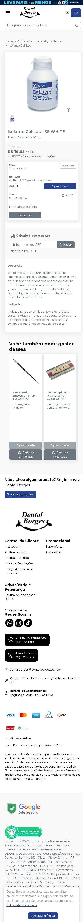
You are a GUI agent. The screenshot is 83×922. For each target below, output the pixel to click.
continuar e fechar (43, 915)
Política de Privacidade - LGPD (21, 597)
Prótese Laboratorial (31, 41)
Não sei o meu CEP (24, 251)
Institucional (13, 546)
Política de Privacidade (21, 905)
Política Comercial (17, 558)
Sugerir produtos (20, 494)
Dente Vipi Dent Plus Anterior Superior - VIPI (58, 396)
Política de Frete (16, 552)
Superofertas (55, 546)
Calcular (66, 244)
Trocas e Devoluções (19, 563)
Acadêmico (53, 552)
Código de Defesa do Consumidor (19, 571)
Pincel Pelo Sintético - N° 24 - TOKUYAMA (25, 396)
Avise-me (25, 215)
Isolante (55, 41)
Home (9, 41)
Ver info (68, 166)
